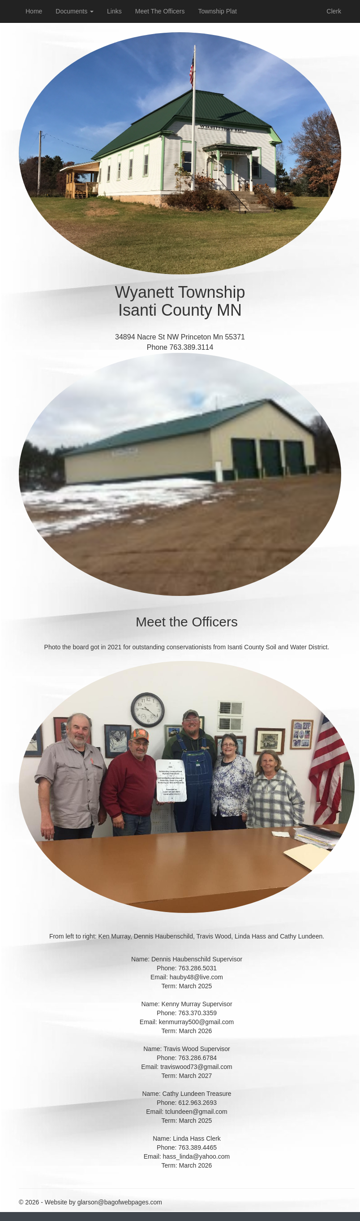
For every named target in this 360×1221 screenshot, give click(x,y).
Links (114, 11)
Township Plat (217, 11)
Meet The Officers (160, 11)
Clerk (333, 11)
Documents (75, 11)
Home (34, 11)
